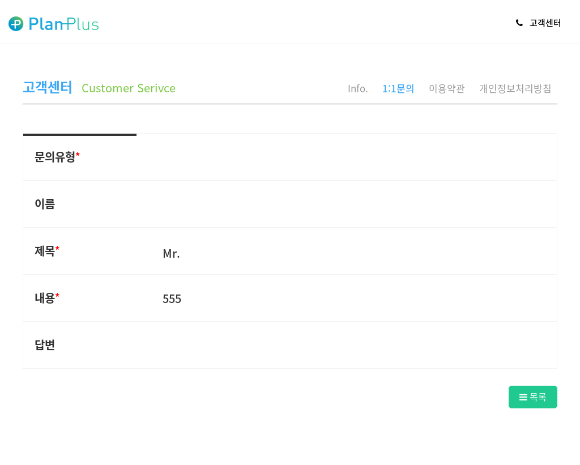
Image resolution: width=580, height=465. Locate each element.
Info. (358, 88)
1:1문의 (398, 88)
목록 (533, 396)
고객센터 (538, 22)
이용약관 (447, 88)
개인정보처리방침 (515, 88)
